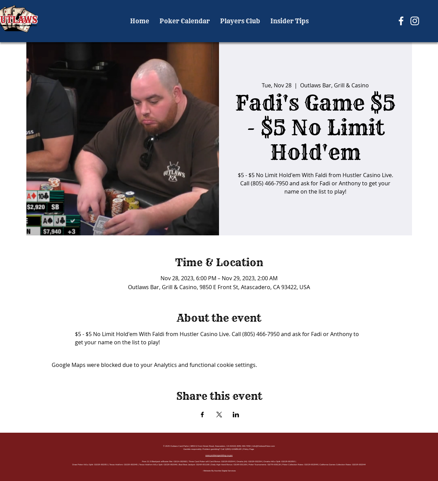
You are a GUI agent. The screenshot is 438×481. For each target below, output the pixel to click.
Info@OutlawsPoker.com (263, 446)
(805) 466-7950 (243, 446)
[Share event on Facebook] (202, 414)
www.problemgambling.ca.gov (219, 455)
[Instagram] (415, 21)
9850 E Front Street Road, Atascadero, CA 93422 (213, 446)
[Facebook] (401, 21)
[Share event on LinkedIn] (236, 414)
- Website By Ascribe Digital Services (219, 471)
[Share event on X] (219, 414)
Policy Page (248, 449)
